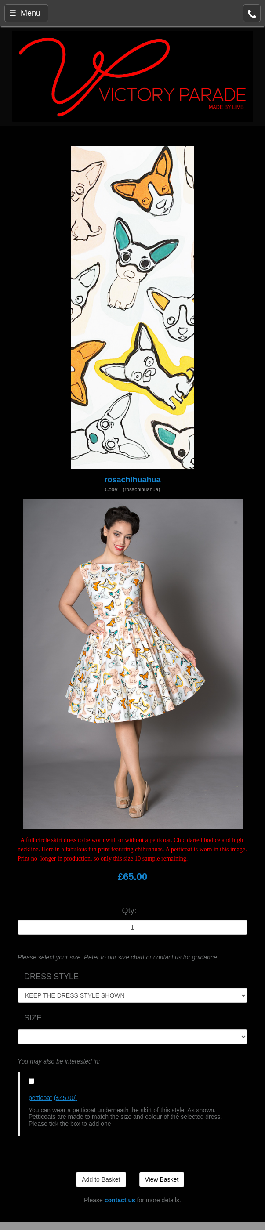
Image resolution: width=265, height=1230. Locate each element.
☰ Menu (24, 13)
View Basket (162, 1179)
